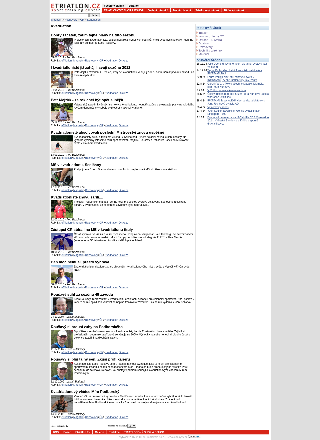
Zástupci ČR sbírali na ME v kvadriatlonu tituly (92, 230)
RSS (56, 432)
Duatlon (204, 43)
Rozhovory (70, 19)
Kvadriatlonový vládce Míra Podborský (85, 392)
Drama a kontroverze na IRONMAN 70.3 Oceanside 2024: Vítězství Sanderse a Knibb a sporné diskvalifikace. (238, 120)
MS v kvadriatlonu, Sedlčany (76, 165)
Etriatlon (134, 5)
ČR (82, 19)
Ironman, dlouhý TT (211, 36)
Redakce (114, 432)
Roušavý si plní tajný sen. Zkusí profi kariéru (90, 359)
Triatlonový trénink (207, 10)
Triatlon (203, 32)
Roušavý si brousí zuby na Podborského (87, 327)
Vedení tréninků (158, 10)
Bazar (67, 432)
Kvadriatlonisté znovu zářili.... (77, 197)
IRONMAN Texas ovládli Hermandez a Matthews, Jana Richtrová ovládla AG (236, 102)
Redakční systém (183, 437)
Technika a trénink (210, 50)
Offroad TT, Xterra (210, 40)
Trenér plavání (182, 10)
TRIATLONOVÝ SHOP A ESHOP (124, 10)
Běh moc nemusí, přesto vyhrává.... (82, 262)
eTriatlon (67, 60)
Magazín (56, 19)
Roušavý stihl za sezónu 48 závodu (82, 294)
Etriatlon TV (82, 432)
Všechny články (114, 5)
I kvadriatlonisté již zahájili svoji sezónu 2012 (90, 67)
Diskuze (123, 60)
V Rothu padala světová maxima (226, 90)
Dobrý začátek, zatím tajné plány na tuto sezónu (93, 35)
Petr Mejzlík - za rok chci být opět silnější (87, 100)
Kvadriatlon (93, 19)
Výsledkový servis (217, 107)
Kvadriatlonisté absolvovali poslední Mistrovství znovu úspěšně (107, 132)
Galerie (99, 432)
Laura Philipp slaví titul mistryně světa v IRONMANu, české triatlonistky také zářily (232, 78)
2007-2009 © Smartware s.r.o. (147, 437)
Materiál (204, 54)
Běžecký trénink (234, 10)
